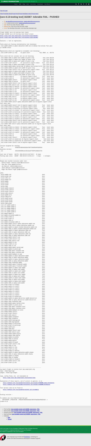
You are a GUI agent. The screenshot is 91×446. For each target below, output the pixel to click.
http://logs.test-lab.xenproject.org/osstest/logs (19, 378)
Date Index (28, 13)
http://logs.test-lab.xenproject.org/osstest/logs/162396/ (19, 37)
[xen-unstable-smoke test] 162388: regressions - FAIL (25, 409)
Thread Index (35, 13)
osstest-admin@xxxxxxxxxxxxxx (32, 21)
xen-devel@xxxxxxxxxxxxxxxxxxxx (14, 21)
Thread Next (22, 13)
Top (1, 10)
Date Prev (2, 13)
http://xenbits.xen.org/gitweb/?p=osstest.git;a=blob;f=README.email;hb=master (28, 383)
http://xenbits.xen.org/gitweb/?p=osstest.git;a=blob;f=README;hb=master (26, 384)
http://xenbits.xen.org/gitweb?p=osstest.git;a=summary (21, 389)
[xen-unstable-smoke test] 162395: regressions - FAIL (25, 410)
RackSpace (27, 436)
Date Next (8, 13)
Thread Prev (15, 13)
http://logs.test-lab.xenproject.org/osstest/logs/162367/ (19, 36)
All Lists (5, 10)
